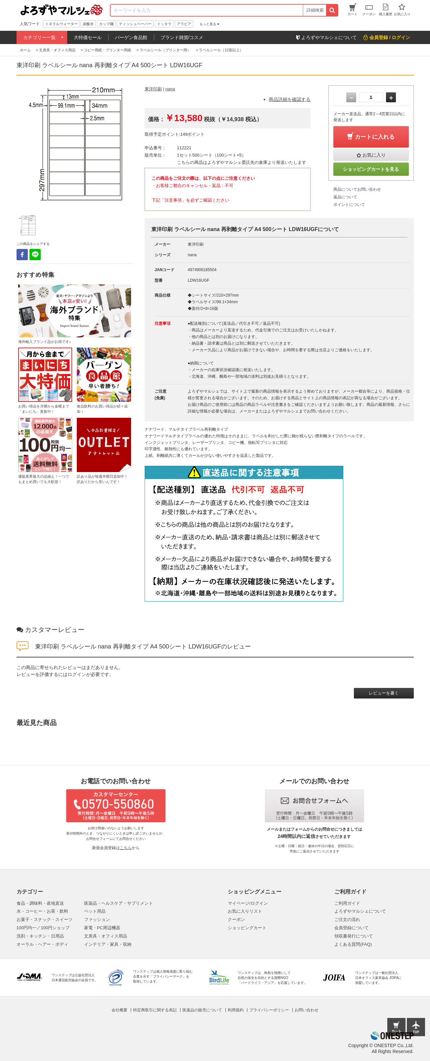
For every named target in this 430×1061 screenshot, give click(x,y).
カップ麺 (106, 24)
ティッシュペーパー (135, 24)
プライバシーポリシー (269, 1010)
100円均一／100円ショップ (43, 927)
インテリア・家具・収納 (107, 944)
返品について (345, 197)
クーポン (236, 919)
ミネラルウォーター (61, 24)
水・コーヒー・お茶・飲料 (42, 911)
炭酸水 (88, 24)
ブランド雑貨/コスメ (182, 37)
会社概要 (119, 1010)
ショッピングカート (247, 927)
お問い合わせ (306, 1010)
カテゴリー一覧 (39, 37)
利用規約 (236, 1010)
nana (170, 88)
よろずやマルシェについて (360, 911)
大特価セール (88, 37)
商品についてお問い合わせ (357, 189)
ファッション (97, 919)
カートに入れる (375, 137)
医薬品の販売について (202, 1010)
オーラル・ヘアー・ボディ (42, 944)
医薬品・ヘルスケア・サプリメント (118, 903)
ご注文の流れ (347, 919)
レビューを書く (384, 693)
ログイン (77, 674)
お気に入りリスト (245, 911)
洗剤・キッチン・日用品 (40, 936)
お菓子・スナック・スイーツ (44, 919)
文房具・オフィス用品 (105, 936)
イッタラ (164, 24)
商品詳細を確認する (290, 99)
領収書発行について (353, 936)
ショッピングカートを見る (371, 169)
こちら (126, 847)
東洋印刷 (153, 88)
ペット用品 (95, 911)
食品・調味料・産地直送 (40, 903)
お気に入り (374, 155)
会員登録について (351, 927)
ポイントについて (349, 204)
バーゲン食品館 (131, 37)
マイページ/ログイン (248, 903)
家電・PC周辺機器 (102, 927)
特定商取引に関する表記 (155, 1010)
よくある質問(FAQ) (353, 944)
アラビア (184, 24)
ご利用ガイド (347, 903)
